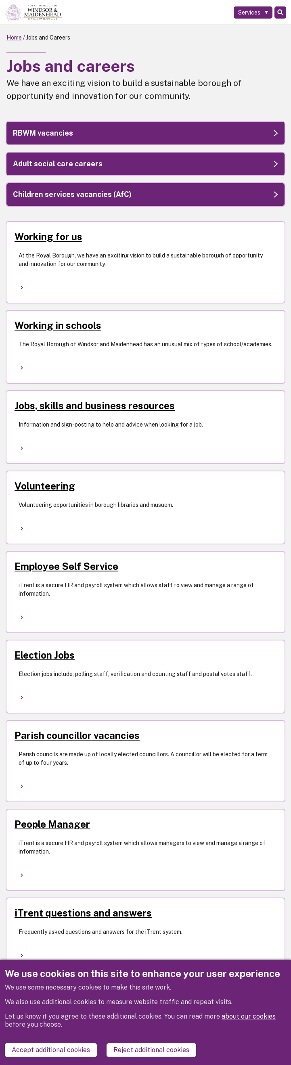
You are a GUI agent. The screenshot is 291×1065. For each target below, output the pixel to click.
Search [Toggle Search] (280, 12)
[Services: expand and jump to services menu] (253, 12)
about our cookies (249, 1016)
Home (14, 37)
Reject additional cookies (151, 1050)
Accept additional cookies (51, 1050)
